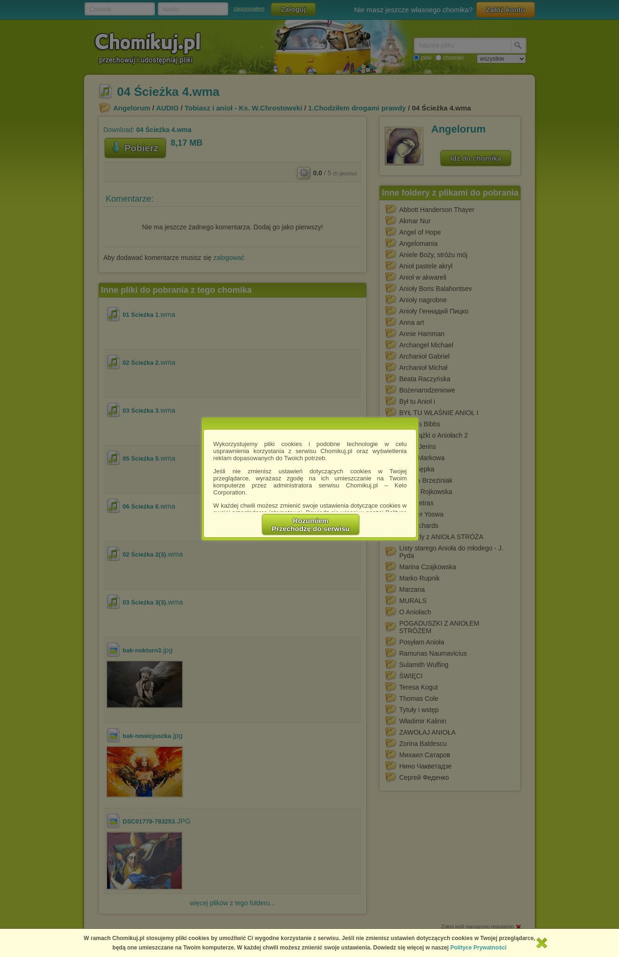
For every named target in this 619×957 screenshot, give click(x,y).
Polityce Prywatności (478, 947)
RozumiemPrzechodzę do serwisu (311, 525)
